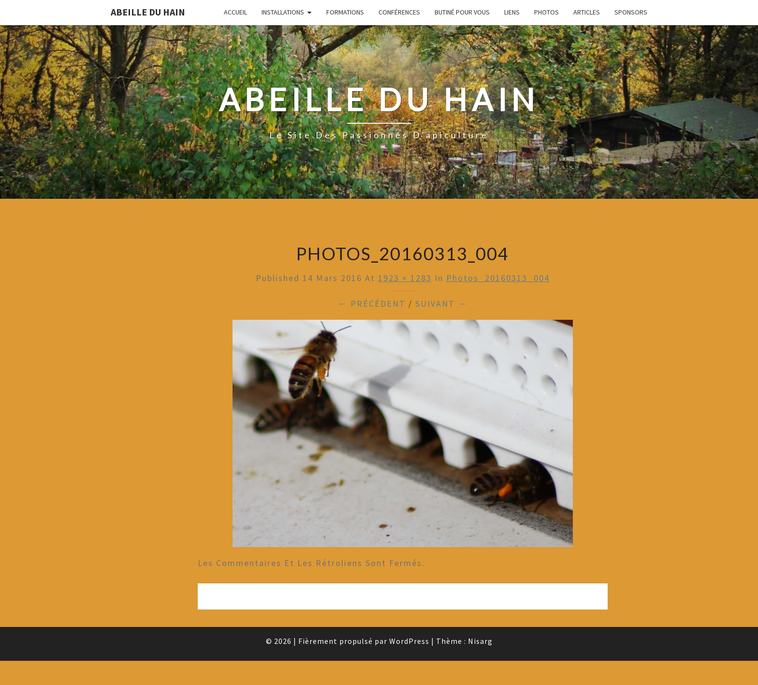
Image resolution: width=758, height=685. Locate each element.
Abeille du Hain (148, 12)
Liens (512, 12)
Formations (345, 12)
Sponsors (630, 12)
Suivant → (441, 303)
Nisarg (480, 641)
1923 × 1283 (405, 277)
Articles (586, 12)
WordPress (409, 641)
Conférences (399, 12)
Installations (283, 12)
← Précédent (372, 303)
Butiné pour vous (462, 12)
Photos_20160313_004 (498, 277)
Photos (546, 12)
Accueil (235, 12)
